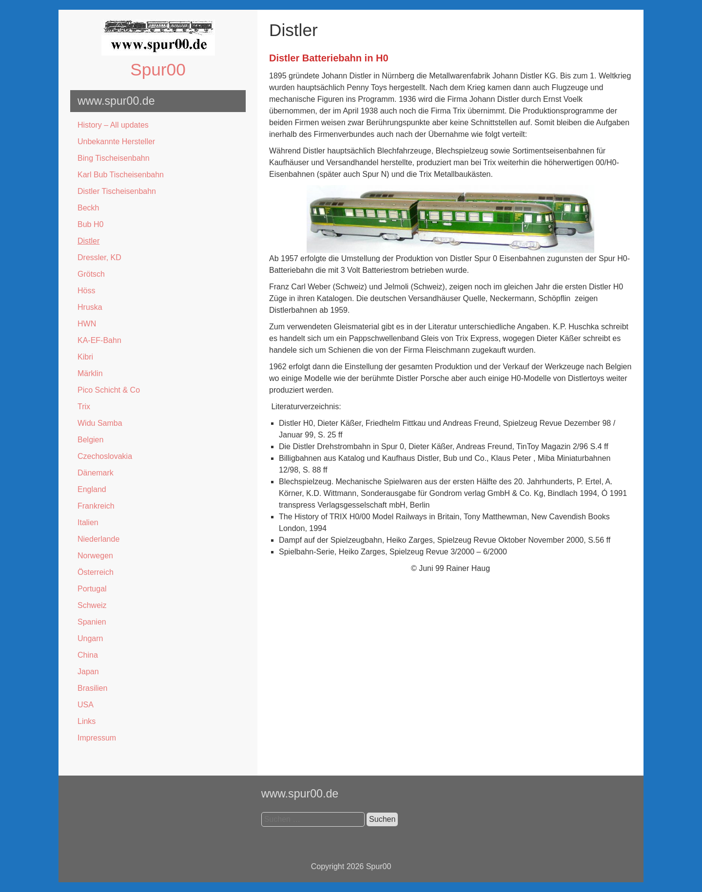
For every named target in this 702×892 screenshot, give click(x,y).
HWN (87, 324)
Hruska (90, 307)
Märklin (90, 373)
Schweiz (92, 605)
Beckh (88, 208)
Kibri (85, 357)
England (92, 489)
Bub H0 (90, 224)
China (88, 655)
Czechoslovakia (105, 456)
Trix (84, 406)
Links (87, 721)
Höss (86, 290)
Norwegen (95, 555)
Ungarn (90, 638)
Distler (88, 241)
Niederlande (98, 539)
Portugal (92, 589)
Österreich (96, 572)
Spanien (92, 622)
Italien (88, 522)
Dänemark (96, 473)
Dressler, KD (99, 257)
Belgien (90, 440)
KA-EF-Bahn (99, 340)
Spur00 (157, 69)
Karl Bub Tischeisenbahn (121, 175)
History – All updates (113, 125)
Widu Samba (100, 423)
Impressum (97, 738)
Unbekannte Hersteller (116, 141)
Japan (88, 671)
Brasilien (92, 688)
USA (86, 705)
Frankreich (96, 506)
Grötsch (91, 274)
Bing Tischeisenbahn (114, 158)
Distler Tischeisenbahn (117, 191)
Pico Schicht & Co (109, 390)
